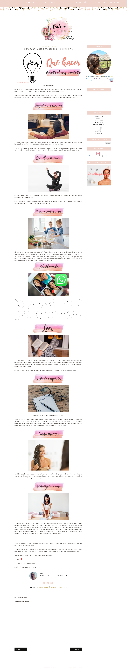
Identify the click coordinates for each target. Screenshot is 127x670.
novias (98, 128)
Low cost (97, 116)
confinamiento (50, 587)
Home (9, 2)
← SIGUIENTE (20, 649)
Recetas (97, 118)
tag (98, 130)
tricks (97, 131)
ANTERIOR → (76, 649)
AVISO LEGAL (28, 2)
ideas (65, 587)
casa (41, 587)
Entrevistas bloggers (108, 2)
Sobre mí (81, 2)
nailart (97, 126)
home (60, 587)
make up (97, 122)
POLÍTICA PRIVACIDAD (55, 2)
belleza (97, 120)
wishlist (97, 133)
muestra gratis (97, 124)
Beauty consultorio (63, 5)
